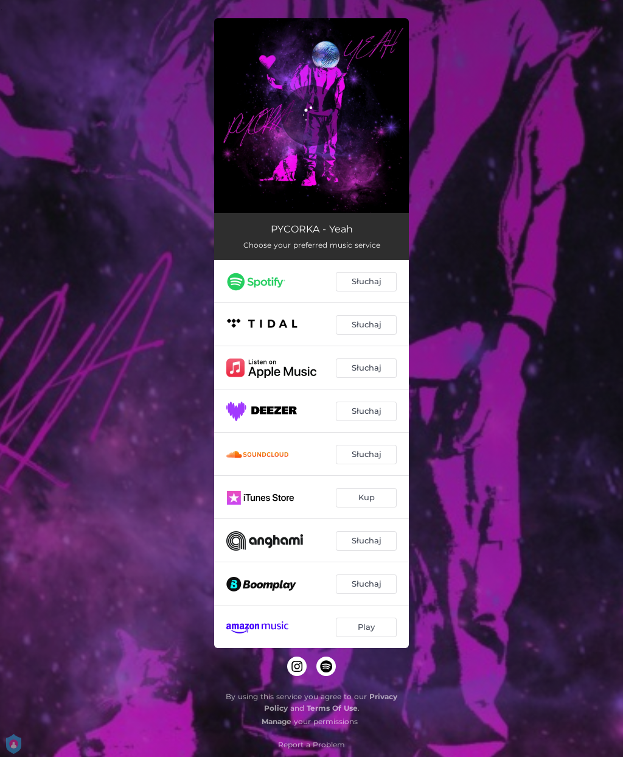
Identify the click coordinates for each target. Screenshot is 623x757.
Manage (276, 721)
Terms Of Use (332, 708)
